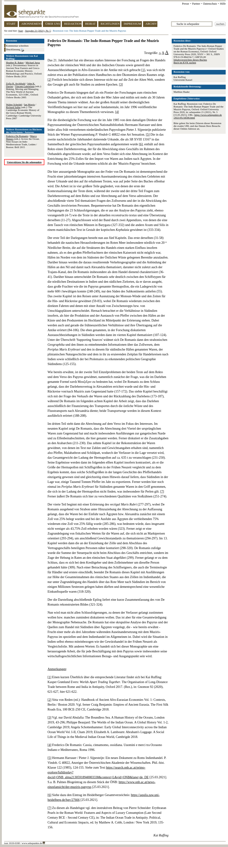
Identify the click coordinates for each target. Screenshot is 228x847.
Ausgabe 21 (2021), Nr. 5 (38, 30)
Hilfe (223, 3)
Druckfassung (15, 50)
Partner (196, 3)
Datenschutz (210, 3)
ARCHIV (151, 23)
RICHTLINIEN (110, 23)
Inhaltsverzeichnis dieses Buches (190, 59)
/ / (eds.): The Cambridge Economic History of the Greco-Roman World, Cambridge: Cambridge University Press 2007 (23, 111)
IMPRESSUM (132, 23)
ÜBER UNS (52, 23)
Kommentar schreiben (17, 45)
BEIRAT (90, 23)
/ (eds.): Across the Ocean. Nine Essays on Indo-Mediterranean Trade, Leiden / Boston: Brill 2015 (22, 142)
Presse (185, 3)
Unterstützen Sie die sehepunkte (24, 162)
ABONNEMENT (31, 23)
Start (20, 30)
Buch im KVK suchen (185, 62)
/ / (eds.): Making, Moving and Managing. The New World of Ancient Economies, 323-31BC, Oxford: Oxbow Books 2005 (24, 90)
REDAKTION (73, 23)
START (10, 23)
